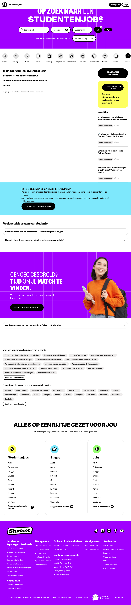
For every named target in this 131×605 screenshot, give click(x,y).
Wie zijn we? (108, 545)
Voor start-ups (40, 553)
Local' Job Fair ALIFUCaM (63, 567)
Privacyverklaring (81, 597)
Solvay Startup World (62, 571)
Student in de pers (110, 557)
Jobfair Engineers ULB (62, 563)
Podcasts (106, 553)
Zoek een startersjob (15, 560)
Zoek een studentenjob (16, 552)
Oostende (12, 502)
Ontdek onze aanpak (43, 545)
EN (119, 597)
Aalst (10, 462)
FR (116, 597)
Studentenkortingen (15, 575)
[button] (60, 30)
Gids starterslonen (14, 588)
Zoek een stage (13, 556)
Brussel (11, 475)
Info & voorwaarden (92, 549)
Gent (10, 480)
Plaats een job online (43, 557)
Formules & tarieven (42, 549)
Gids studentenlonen (15, 585)
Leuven (11, 493)
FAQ (105, 561)
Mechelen (12, 497)
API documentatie (110, 564)
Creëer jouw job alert (15, 548)
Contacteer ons (41, 564)
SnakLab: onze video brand (113, 549)
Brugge (11, 471)
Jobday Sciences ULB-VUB (64, 559)
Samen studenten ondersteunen (66, 545)
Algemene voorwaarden (62, 597)
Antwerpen (13, 467)
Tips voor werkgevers (43, 561)
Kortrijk (11, 489)
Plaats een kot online (92, 545)
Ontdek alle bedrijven (15, 564)
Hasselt (11, 484)
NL (122, 597)
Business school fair (61, 574)
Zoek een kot (12, 571)
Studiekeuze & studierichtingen (19, 568)
